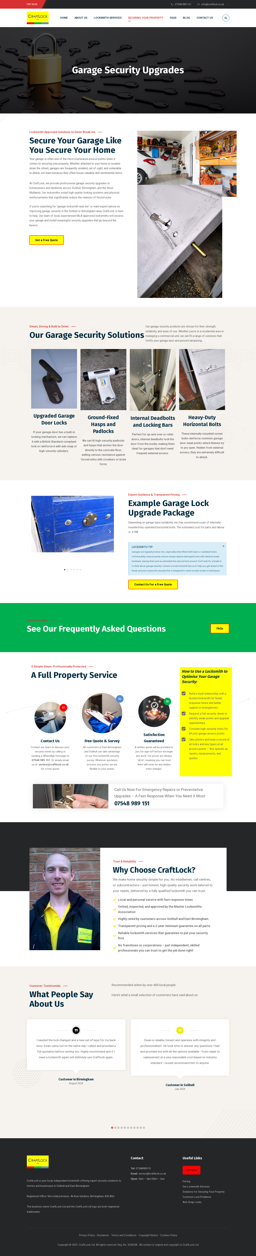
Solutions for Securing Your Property (203, 1191)
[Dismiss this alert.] (223, 546)
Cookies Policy (168, 1235)
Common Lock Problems (197, 1196)
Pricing (186, 1181)
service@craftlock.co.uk (152, 1173)
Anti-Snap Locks (192, 1202)
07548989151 (143, 1168)
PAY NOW (191, 1170)
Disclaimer (103, 1235)
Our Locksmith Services (196, 1186)
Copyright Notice (148, 1235)
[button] (35, 531)
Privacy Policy (87, 1235)
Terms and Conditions (123, 1235)
